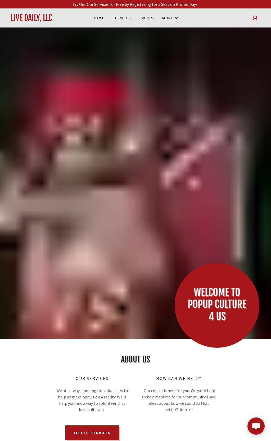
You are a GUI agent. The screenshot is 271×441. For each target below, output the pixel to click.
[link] (42, 19)
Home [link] (98, 18)
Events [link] (146, 18)
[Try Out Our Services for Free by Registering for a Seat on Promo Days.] (135, 4)
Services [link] (121, 18)
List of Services (92, 432)
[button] (170, 18)
